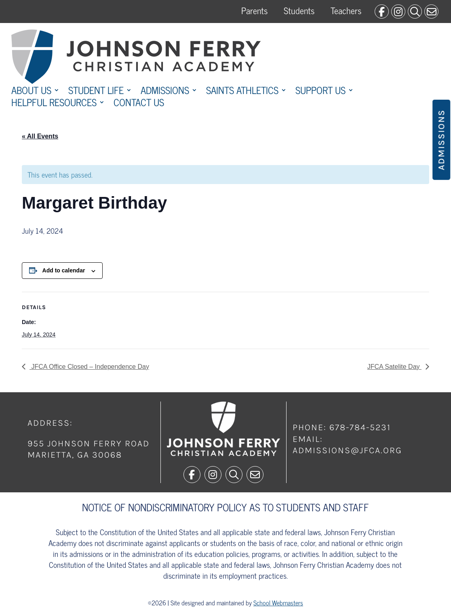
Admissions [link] (165, 91)
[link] (381, 11)
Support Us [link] (320, 91)
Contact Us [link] (139, 103)
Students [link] (299, 10)
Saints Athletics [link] (242, 91)
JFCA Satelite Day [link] (394, 366)
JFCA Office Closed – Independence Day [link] (89, 366)
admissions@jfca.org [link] (347, 450)
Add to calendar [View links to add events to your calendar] (63, 270)
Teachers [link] (346, 10)
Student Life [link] (96, 91)
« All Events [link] (40, 136)
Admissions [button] (441, 139)
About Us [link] (31, 91)
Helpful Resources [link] (54, 103)
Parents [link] (254, 10)
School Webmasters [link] (278, 602)
